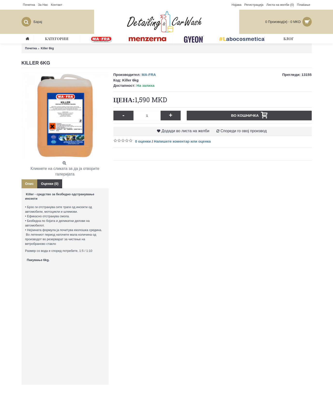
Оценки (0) (49, 184)
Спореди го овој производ (244, 131)
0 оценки (143, 141)
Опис (29, 184)
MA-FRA (148, 75)
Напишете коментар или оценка (182, 141)
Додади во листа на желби (185, 131)
